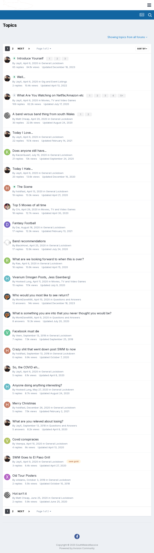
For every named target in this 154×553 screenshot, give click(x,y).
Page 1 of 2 (44, 48)
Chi (18, 208)
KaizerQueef (23, 154)
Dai (18, 226)
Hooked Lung (23, 280)
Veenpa (20, 442)
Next (21, 48)
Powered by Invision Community (77, 547)
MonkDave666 (24, 298)
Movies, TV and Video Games (58, 99)
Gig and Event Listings (54, 81)
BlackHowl (22, 244)
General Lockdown (52, 62)
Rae (18, 262)
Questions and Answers (67, 298)
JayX (19, 62)
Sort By (142, 49)
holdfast (20, 190)
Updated (58, 66)
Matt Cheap (22, 118)
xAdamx (20, 479)
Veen (19, 334)
